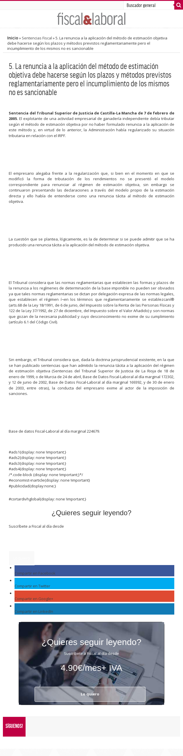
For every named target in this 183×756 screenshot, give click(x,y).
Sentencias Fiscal (37, 38)
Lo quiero (21, 558)
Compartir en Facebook (35, 573)
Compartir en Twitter (32, 586)
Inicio (12, 38)
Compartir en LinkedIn (34, 611)
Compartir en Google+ (34, 598)
